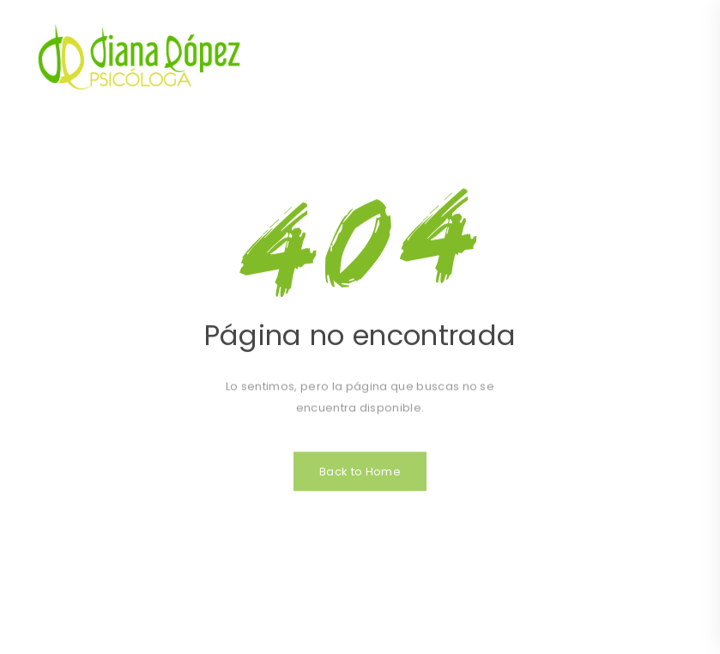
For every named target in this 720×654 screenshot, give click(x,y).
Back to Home (360, 478)
